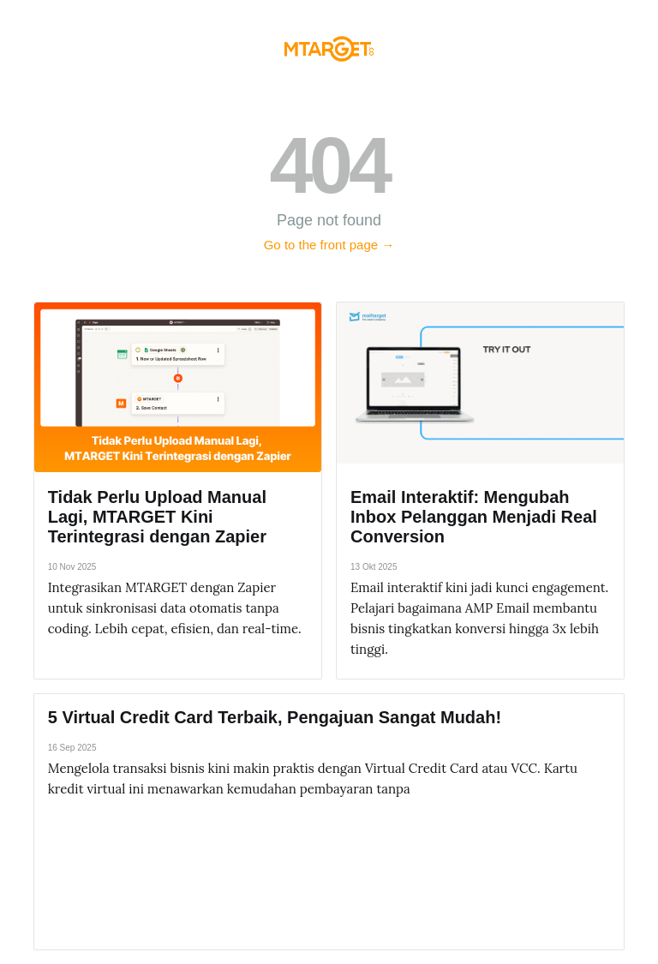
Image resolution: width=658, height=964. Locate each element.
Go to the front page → (329, 244)
